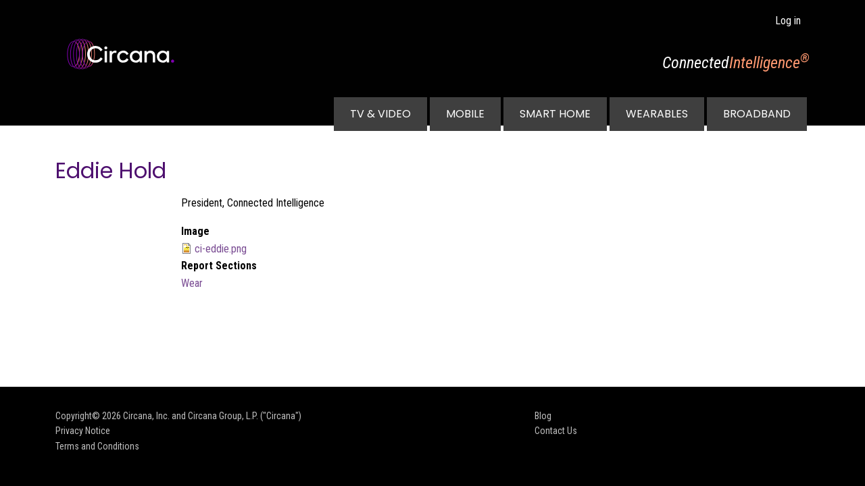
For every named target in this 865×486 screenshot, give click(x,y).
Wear (192, 283)
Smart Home (555, 114)
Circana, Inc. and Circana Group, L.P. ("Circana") (212, 415)
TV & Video (380, 114)
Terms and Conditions (97, 446)
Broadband (757, 114)
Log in (788, 20)
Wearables (657, 114)
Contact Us (556, 430)
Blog (543, 415)
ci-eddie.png (221, 248)
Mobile (465, 114)
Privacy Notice (82, 430)
